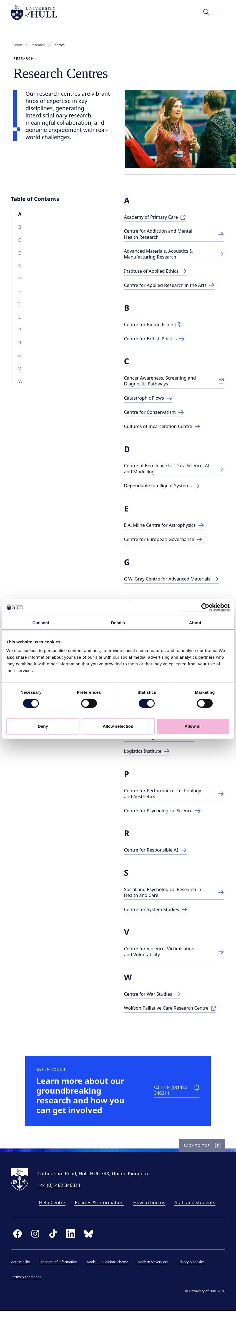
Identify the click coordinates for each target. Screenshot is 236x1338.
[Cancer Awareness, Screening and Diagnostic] (174, 385)
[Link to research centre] (174, 911)
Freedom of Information (61, 1288)
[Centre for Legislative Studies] (162, 755)
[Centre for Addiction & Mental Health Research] (174, 237)
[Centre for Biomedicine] (155, 328)
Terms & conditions (29, 1303)
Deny (43, 726)
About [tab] (195, 622)
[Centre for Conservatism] (156, 416)
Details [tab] (118, 622)
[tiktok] (55, 1259)
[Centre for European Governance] (166, 544)
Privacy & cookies (193, 1288)
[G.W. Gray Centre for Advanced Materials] (174, 587)
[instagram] (37, 1259)
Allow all (193, 726)
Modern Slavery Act (155, 1288)
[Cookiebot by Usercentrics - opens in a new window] (205, 607)
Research (38, 45)
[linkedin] (73, 1259)
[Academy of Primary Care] (157, 219)
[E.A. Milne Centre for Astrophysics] (167, 530)
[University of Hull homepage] (36, 12)
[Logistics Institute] (149, 769)
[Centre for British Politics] (157, 342)
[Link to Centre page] (158, 274)
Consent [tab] (40, 622)
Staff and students (197, 1228)
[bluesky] (91, 1259)
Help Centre (54, 1228)
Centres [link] (59, 45)
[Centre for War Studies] (154, 1014)
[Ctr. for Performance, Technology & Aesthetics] (174, 812)
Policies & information (101, 1228)
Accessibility (23, 1288)
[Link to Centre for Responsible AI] (157, 869)
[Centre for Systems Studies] (158, 929)
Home (18, 45)
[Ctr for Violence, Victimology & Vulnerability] (174, 971)
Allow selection (118, 726)
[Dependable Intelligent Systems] (165, 490)
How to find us (151, 1228)
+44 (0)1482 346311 (61, 1211)
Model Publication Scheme (109, 1288)
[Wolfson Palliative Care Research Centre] (173, 1028)
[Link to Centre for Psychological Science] (165, 829)
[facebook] (20, 1259)
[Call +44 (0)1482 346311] (169, 1113)
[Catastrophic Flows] (150, 402)
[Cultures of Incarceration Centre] (165, 430)
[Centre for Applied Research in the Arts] (172, 288)
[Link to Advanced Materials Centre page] (174, 257)
